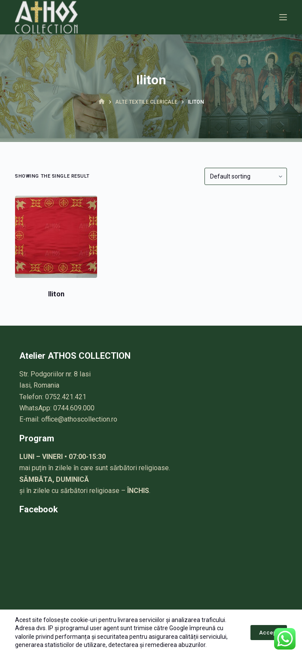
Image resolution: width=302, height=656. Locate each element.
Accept (268, 632)
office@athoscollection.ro (79, 419)
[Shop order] (245, 176)
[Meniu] (283, 17)
